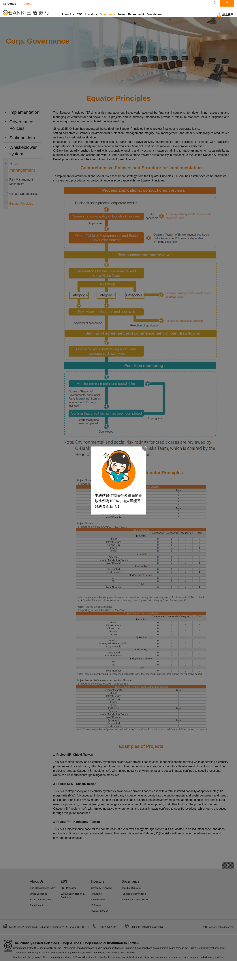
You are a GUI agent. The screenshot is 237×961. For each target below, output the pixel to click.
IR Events (96, 910)
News (121, 14)
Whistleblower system (23, 154)
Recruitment (136, 14)
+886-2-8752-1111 (108, 932)
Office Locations (38, 899)
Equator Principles (21, 207)
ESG (79, 14)
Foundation (154, 14)
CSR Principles (68, 893)
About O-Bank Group (41, 904)
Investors (91, 14)
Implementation (24, 115)
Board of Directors (131, 893)
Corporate (9, 3)
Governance (108, 14)
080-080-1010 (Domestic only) (147, 932)
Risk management (22, 170)
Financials (96, 899)
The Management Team (42, 893)
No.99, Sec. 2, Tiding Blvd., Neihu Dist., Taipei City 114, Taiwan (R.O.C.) (47, 932)
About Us (68, 14)
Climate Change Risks (23, 197)
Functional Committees (133, 899)
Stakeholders (22, 141)
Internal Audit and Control (134, 904)
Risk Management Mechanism (21, 185)
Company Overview (101, 893)
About (28, 3)
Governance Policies (21, 128)
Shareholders (98, 904)
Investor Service (99, 916)
